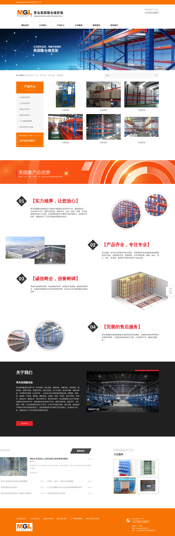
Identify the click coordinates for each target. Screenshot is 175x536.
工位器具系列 (25, 103)
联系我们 (114, 25)
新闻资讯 (96, 25)
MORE (25, 423)
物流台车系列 (25, 109)
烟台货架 (51, 75)
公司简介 (43, 25)
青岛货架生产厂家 (31, 75)
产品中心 (61, 25)
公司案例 (78, 25)
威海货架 (60, 75)
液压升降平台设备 (26, 127)
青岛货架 (43, 75)
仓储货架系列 (25, 98)
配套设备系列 (25, 115)
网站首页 (25, 25)
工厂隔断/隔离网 (26, 121)
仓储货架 (65, 110)
